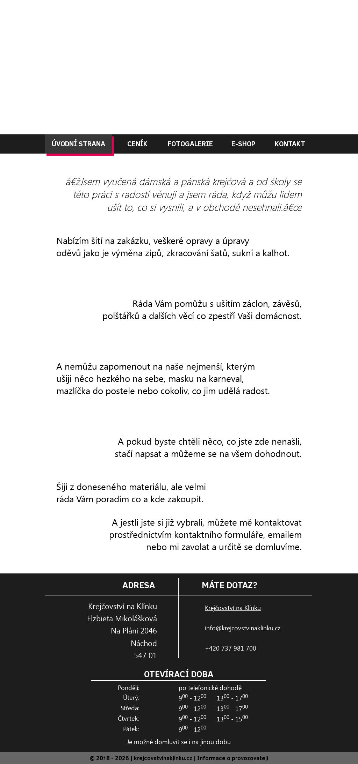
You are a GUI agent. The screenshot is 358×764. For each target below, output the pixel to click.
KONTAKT (290, 143)
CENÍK (137, 143)
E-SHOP (243, 143)
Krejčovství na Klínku (233, 607)
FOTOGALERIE (190, 143)
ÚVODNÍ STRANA (78, 143)
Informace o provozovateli (232, 758)
